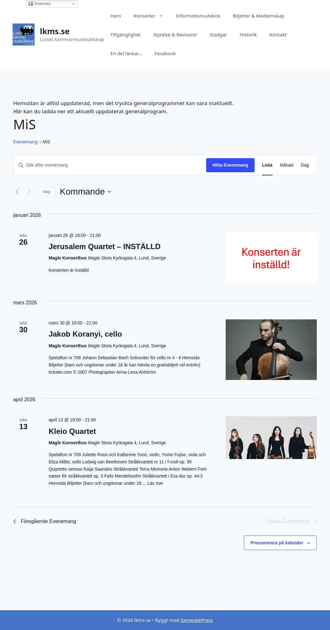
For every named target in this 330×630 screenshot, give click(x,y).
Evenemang (25, 142)
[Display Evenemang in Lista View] (267, 165)
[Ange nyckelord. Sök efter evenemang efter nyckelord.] (110, 165)
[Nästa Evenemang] (29, 191)
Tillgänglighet (125, 34)
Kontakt (278, 34)
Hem (115, 16)
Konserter (152, 15)
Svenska (39, 3)
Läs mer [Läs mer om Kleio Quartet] (155, 483)
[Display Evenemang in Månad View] (287, 165)
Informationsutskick (198, 16)
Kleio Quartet (72, 431)
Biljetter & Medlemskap (259, 16)
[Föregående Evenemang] (17, 191)
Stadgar (218, 34)
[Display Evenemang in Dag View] (305, 165)
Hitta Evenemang (230, 165)
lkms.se (54, 31)
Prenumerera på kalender (276, 542)
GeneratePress (196, 620)
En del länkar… (126, 53)
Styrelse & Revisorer (175, 34)
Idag (46, 192)
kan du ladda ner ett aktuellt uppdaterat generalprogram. (90, 111)
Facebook (165, 53)
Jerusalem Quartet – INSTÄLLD (105, 246)
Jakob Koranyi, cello (85, 334)
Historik (248, 34)
